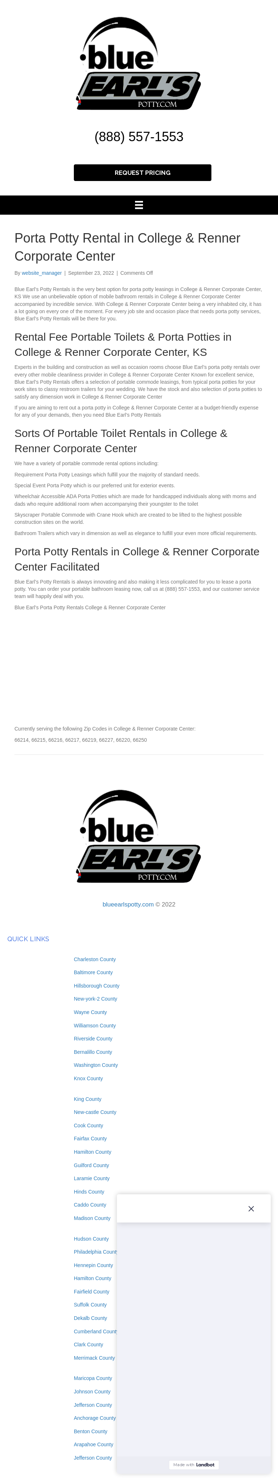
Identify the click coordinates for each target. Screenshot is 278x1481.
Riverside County (93, 1039)
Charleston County (95, 959)
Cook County (88, 1125)
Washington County (96, 1065)
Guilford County (91, 1165)
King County (87, 1099)
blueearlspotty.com (127, 904)
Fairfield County (91, 1292)
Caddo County (90, 1205)
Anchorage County (95, 1418)
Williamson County (95, 1025)
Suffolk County (90, 1305)
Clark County (88, 1344)
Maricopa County (93, 1378)
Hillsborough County (96, 986)
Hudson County (91, 1239)
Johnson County (92, 1391)
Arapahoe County (93, 1444)
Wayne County (90, 1012)
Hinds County (89, 1192)
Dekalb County (90, 1318)
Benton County (91, 1431)
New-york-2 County (95, 999)
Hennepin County (93, 1265)
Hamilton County (92, 1152)
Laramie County (92, 1178)
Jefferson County (93, 1405)
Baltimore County (93, 972)
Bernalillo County (93, 1052)
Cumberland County (96, 1331)
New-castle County (95, 1112)
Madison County (92, 1218)
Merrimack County (94, 1358)
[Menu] (139, 205)
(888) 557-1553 (139, 136)
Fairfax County (90, 1138)
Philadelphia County (96, 1252)
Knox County (88, 1078)
